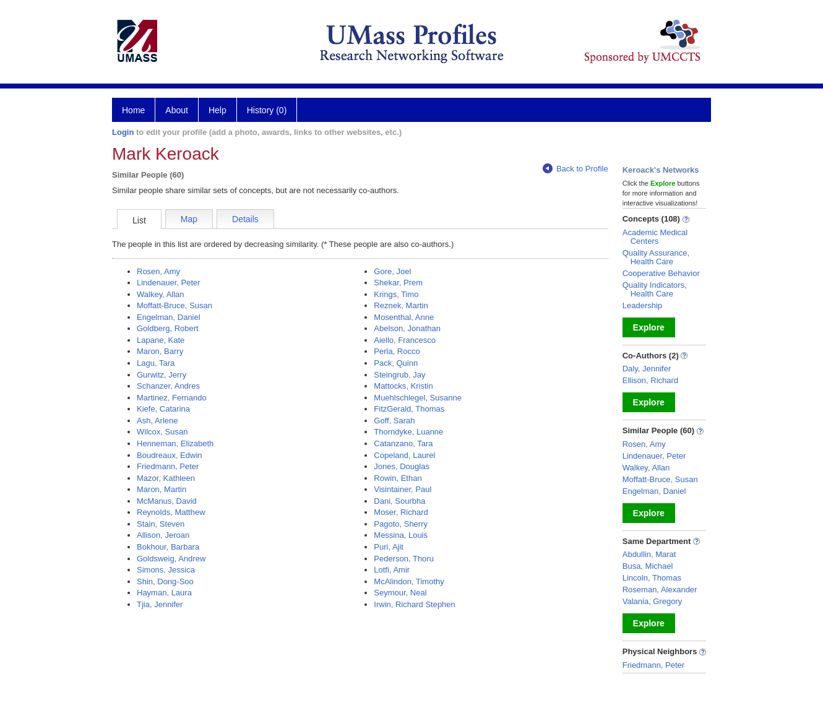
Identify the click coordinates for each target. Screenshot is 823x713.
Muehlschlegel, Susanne (418, 397)
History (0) (267, 110)
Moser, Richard (401, 512)
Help (217, 110)
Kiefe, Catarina (163, 408)
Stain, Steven (160, 524)
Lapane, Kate (160, 340)
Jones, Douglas (401, 466)
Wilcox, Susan (162, 431)
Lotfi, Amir (392, 569)
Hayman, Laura (164, 592)
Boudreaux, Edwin (169, 455)
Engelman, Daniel (168, 317)
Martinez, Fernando (172, 397)
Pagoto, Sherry (401, 524)
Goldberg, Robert (168, 328)
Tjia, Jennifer (160, 604)
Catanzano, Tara (403, 443)
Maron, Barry (160, 351)
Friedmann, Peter (168, 466)
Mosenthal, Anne (404, 317)
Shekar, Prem (398, 282)
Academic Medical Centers (655, 237)
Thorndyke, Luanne (408, 431)
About (176, 110)
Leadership (642, 305)
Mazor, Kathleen (166, 478)
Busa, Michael (648, 566)
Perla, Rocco (397, 351)
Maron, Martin (161, 489)
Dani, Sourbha (399, 501)
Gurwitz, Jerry (161, 374)
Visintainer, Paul (402, 489)
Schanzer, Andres (168, 386)
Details (245, 219)
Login (123, 132)
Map (189, 219)
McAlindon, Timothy (409, 581)
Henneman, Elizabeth (175, 443)
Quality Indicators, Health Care (655, 289)
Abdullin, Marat (649, 554)
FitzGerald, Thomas (409, 408)
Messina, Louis (401, 535)
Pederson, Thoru (404, 558)
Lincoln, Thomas (652, 577)
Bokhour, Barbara (168, 546)
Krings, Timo (396, 294)
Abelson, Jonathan (407, 328)
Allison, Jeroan (163, 535)
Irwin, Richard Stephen (414, 604)
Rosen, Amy (158, 271)
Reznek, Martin (401, 305)
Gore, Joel (392, 271)
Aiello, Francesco (405, 340)
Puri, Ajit (388, 546)
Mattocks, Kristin (403, 386)
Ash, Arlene (157, 420)
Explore (649, 327)
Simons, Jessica (166, 569)
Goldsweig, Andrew (171, 558)
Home (133, 110)
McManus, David (167, 501)
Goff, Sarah (394, 420)
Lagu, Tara (156, 363)
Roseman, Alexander (660, 589)
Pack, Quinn (396, 363)
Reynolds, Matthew (171, 512)
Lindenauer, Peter (168, 282)
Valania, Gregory (653, 601)
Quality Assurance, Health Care (656, 257)
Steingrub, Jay (399, 374)
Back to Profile (575, 168)
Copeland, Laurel (404, 455)
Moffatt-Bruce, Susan (174, 305)
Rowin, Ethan (397, 478)
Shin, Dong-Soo (165, 581)
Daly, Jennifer (647, 368)
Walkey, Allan (160, 294)
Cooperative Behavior (661, 273)
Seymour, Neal (400, 592)
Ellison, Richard (650, 380)
